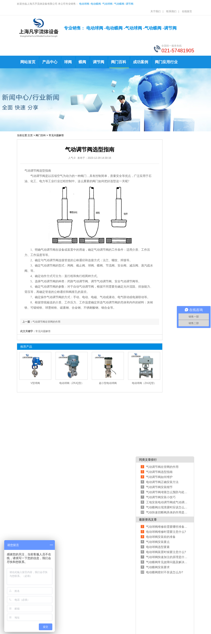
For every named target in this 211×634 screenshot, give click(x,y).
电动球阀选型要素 (158, 547)
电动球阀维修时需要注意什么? (166, 531)
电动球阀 (84, 3)
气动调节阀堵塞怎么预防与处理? (167, 492)
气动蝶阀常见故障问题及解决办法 (167, 562)
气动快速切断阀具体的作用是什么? (167, 512)
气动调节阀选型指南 (159, 472)
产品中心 (49, 62)
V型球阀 (35, 383)
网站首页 (27, 62)
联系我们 (171, 11)
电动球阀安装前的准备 (161, 536)
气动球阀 (107, 3)
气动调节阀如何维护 (159, 477)
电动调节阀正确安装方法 (162, 482)
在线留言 (187, 11)
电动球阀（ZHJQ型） (144, 383)
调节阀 (129, 3)
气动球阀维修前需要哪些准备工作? (167, 526)
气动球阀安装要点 (158, 542)
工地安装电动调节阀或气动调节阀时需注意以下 (167, 502)
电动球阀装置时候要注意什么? (166, 552)
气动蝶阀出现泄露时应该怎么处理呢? (167, 507)
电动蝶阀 (96, 3)
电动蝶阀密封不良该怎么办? (164, 572)
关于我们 (155, 11)
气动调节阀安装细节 (159, 487)
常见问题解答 (56, 135)
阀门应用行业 (166, 62)
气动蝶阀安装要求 (158, 567)
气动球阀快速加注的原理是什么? (167, 557)
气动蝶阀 (119, 3)
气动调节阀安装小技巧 (161, 497)
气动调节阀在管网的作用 (46, 321)
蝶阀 (82, 62)
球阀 (68, 62)
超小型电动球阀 (108, 383)
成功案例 (140, 62)
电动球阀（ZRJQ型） (71, 383)
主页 (30, 135)
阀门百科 (118, 62)
